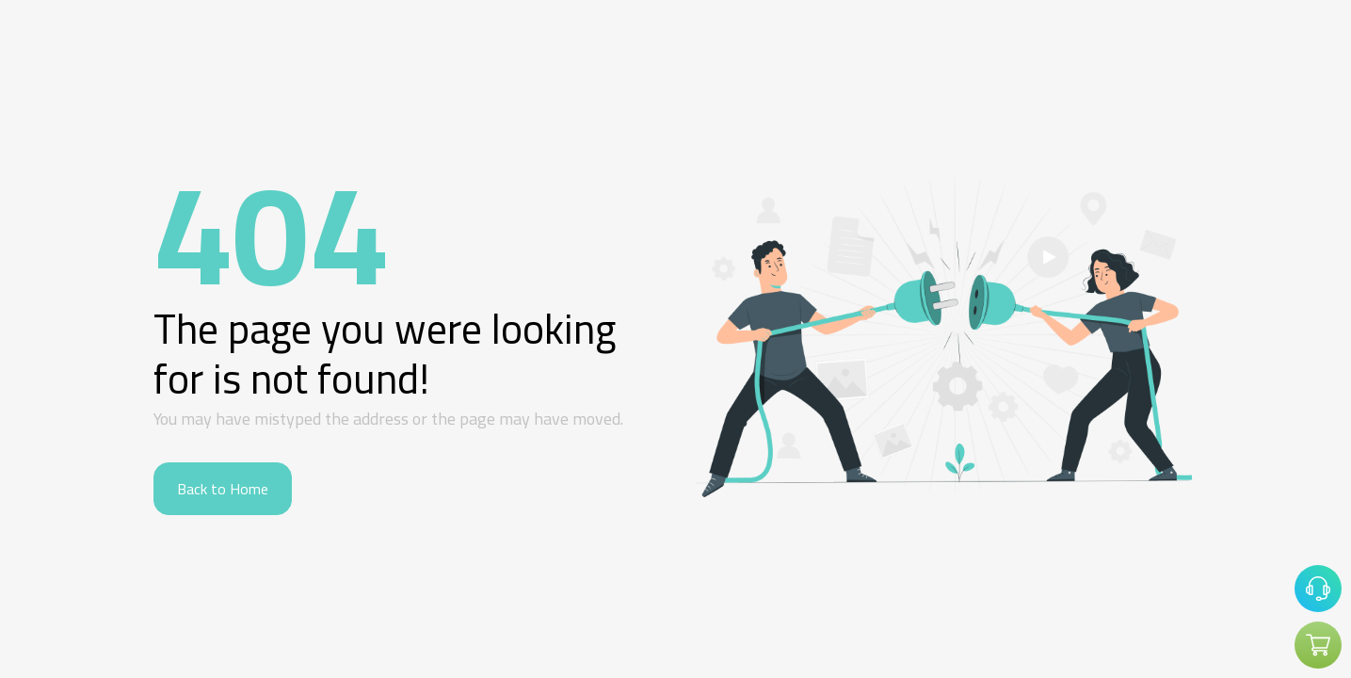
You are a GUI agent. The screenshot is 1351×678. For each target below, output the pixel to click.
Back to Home (222, 489)
